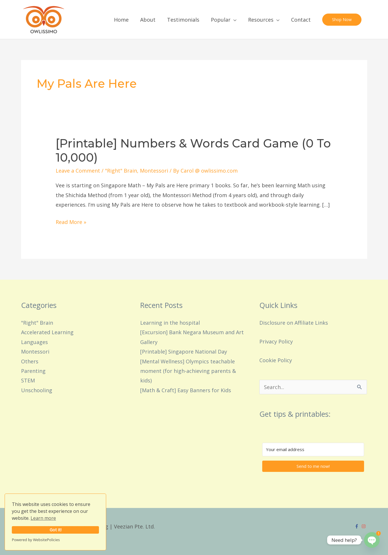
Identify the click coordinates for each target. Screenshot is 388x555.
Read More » (71, 221)
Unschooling (36, 390)
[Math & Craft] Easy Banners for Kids (185, 390)
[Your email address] (313, 449)
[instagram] (364, 526)
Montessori (154, 170)
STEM (28, 380)
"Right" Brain (121, 170)
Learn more (43, 518)
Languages (34, 342)
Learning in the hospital (170, 322)
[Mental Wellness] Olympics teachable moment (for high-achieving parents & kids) (188, 371)
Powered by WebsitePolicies (36, 539)
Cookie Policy (275, 360)
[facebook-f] (357, 526)
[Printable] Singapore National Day (183, 351)
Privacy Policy (276, 341)
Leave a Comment (78, 170)
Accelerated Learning (47, 332)
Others (29, 361)
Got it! (55, 529)
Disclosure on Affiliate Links (293, 322)
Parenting (33, 370)
